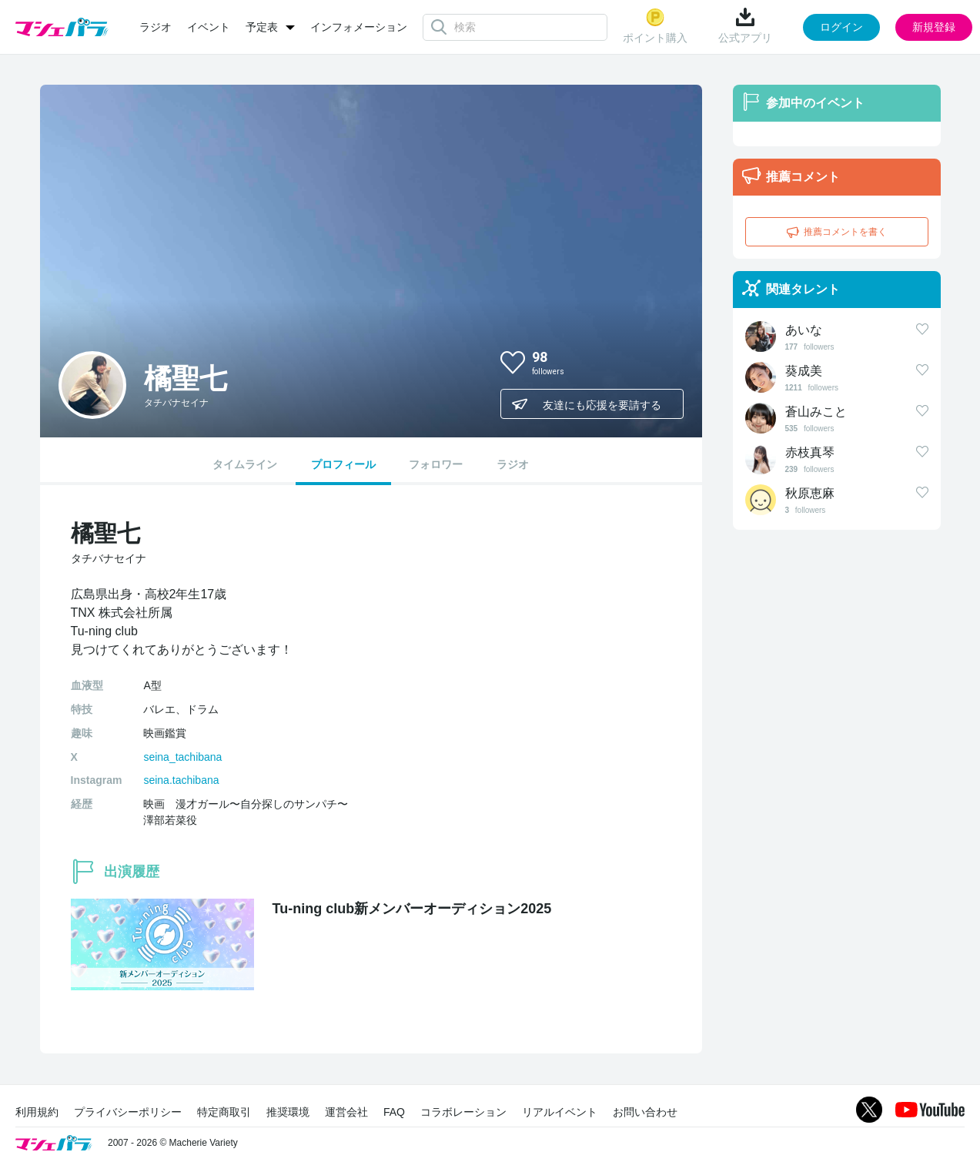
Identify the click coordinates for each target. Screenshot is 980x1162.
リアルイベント (559, 1112)
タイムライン (244, 464)
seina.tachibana (181, 780)
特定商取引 (224, 1112)
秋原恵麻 (810, 493)
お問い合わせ (645, 1112)
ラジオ (155, 27)
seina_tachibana (182, 757)
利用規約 (37, 1112)
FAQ (394, 1112)
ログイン (841, 27)
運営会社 (346, 1112)
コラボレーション (463, 1112)
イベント (208, 27)
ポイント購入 (655, 26)
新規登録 (933, 27)
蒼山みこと (816, 411)
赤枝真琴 (810, 452)
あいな (803, 330)
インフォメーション (358, 27)
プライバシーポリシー (128, 1112)
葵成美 (803, 370)
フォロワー (436, 464)
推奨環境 (287, 1112)
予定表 (262, 27)
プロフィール (343, 464)
